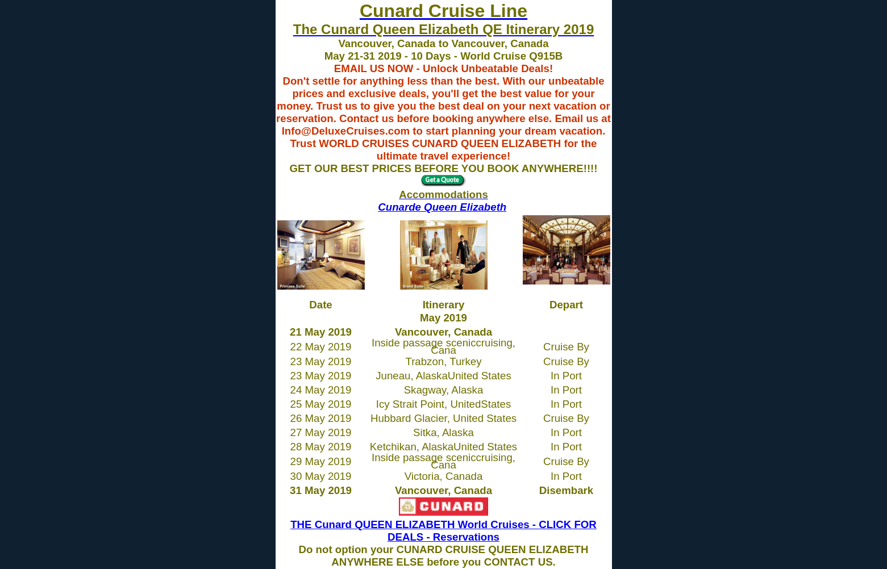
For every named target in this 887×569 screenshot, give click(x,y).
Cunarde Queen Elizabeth (442, 207)
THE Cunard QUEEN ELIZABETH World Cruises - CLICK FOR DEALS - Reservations (443, 530)
